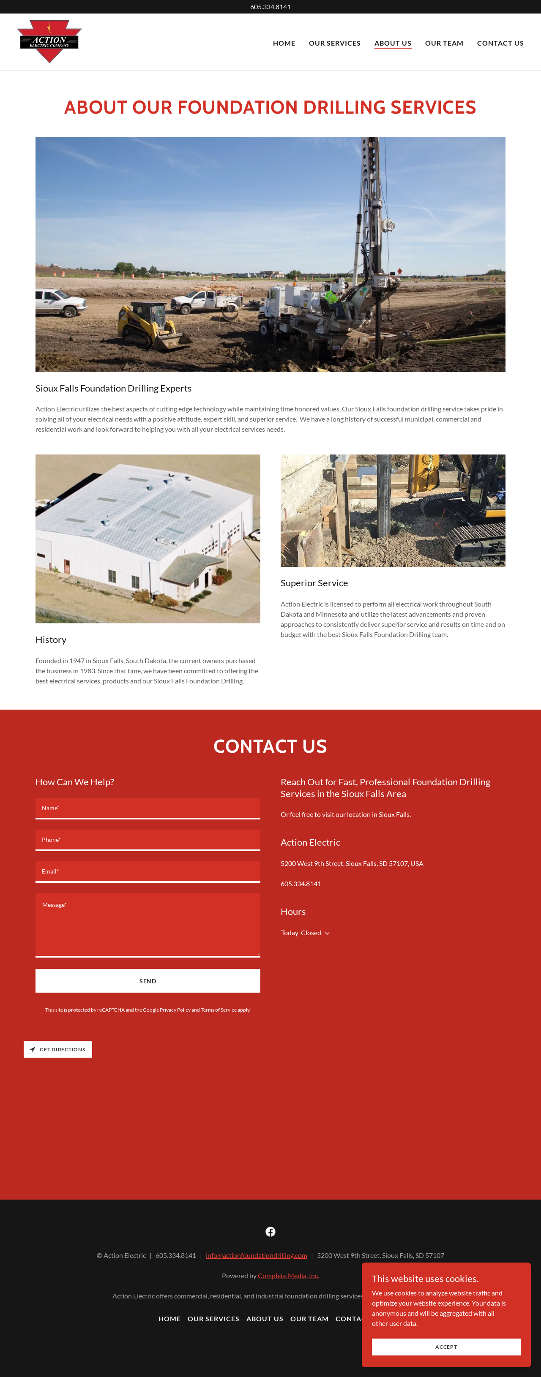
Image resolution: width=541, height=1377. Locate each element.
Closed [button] (311, 932)
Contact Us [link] (500, 43)
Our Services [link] (335, 43)
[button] (325, 933)
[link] (49, 41)
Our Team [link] (444, 43)
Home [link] (284, 43)
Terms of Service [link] (219, 1010)
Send (148, 981)
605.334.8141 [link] (301, 883)
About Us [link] (393, 43)
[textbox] (148, 808)
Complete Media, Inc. (288, 1275)
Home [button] (169, 1318)
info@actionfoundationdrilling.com (256, 1255)
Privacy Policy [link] (175, 1010)
